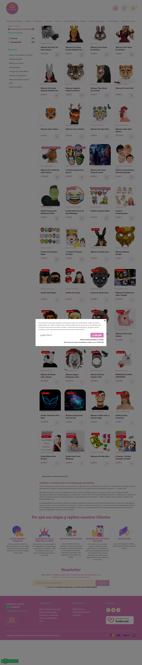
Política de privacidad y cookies (92, 339)
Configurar (46, 335)
